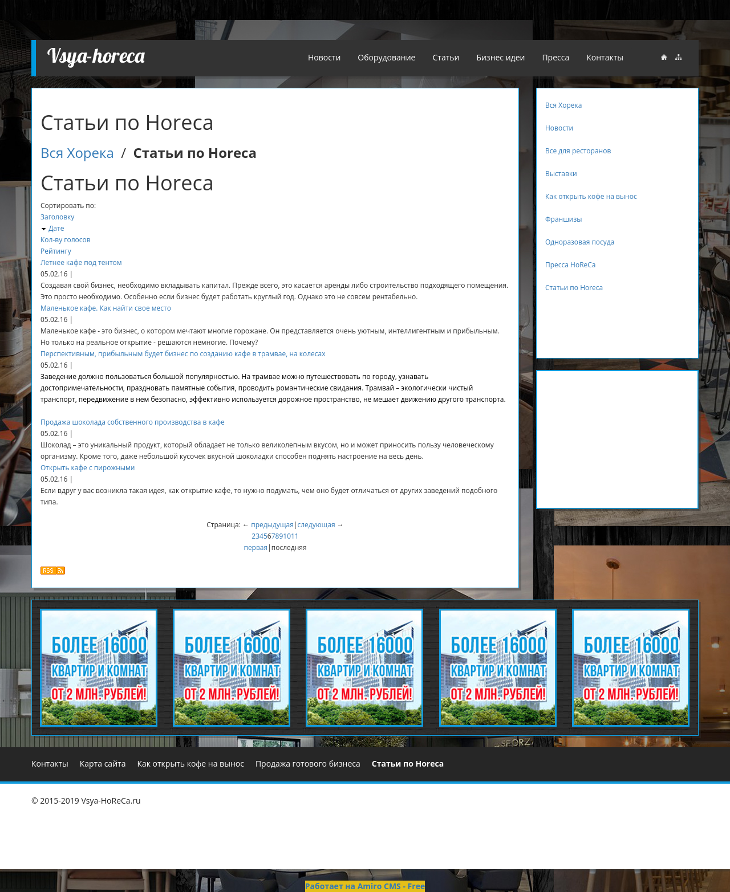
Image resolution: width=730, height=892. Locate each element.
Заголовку (57, 217)
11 (295, 536)
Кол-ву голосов (65, 240)
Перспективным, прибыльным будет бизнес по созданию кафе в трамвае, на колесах (183, 354)
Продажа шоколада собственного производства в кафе (132, 422)
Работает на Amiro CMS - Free (365, 886)
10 (287, 536)
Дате (56, 228)
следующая (316, 525)
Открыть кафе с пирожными (87, 468)
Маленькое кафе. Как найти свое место (105, 308)
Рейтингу (55, 251)
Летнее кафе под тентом (81, 262)
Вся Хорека (77, 152)
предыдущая (272, 525)
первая (255, 547)
